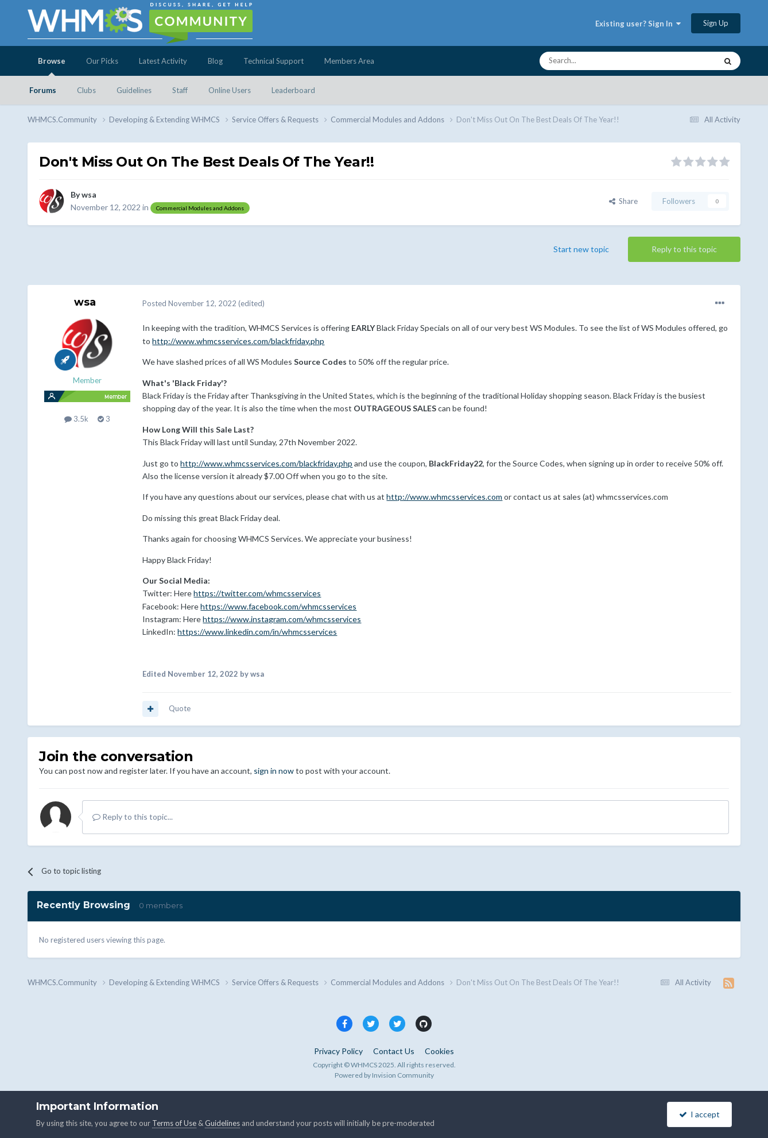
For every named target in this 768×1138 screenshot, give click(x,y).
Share (623, 201)
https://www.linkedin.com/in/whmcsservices (257, 631)
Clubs (86, 90)
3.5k (76, 418)
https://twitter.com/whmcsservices (257, 593)
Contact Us (393, 1051)
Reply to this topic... (132, 816)
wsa (89, 194)
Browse (51, 66)
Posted (189, 303)
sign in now (274, 771)
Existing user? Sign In (638, 23)
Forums (42, 90)
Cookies (439, 1051)
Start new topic (581, 249)
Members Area (349, 60)
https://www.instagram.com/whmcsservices (282, 619)
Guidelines (134, 90)
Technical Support (273, 60)
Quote (180, 708)
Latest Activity (163, 60)
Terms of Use (174, 1123)
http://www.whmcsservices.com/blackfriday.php (238, 341)
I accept (699, 1114)
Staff (180, 90)
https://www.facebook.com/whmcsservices (278, 606)
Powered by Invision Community (384, 1075)
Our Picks (102, 60)
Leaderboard (293, 90)
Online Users (229, 90)
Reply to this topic (684, 249)
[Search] (601, 61)
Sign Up (715, 23)
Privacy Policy (338, 1051)
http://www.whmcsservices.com (444, 497)
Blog (215, 60)
